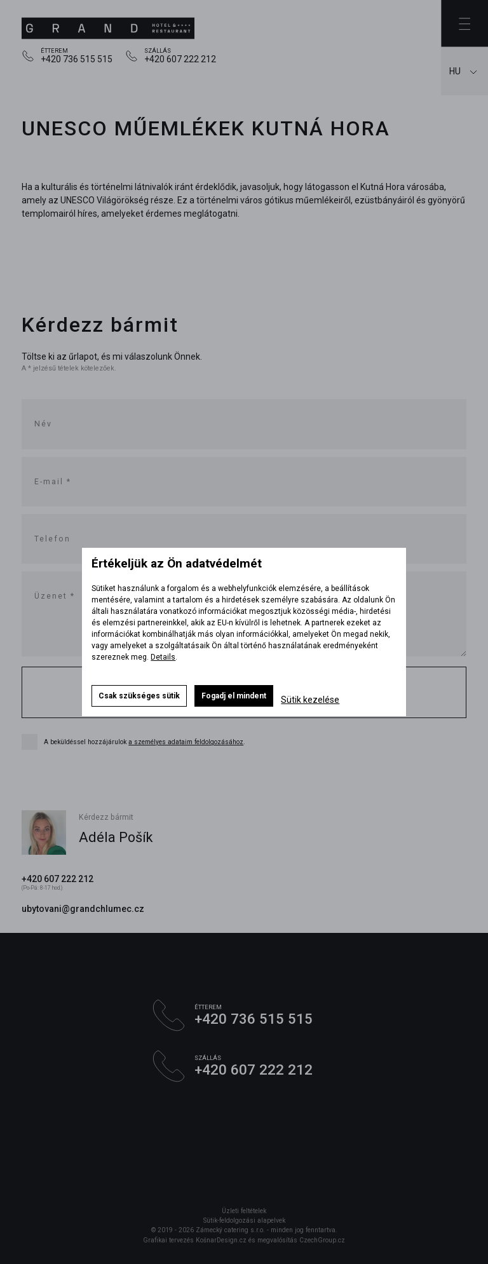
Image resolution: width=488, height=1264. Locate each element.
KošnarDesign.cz (221, 1240)
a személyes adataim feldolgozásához (185, 741)
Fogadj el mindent (233, 695)
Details (163, 657)
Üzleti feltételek (244, 1210)
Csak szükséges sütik (139, 695)
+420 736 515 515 (76, 59)
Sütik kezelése (310, 700)
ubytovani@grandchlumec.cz (83, 909)
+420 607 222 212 (180, 59)
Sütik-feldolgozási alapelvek (244, 1220)
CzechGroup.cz (322, 1240)
